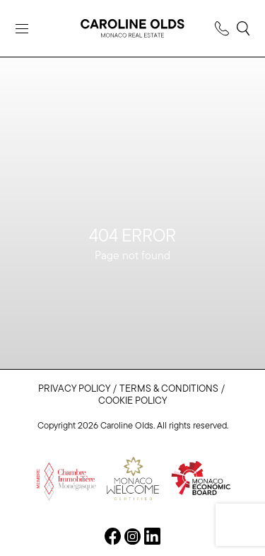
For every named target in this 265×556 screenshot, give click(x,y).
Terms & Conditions (168, 389)
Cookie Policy (132, 401)
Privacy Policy (74, 389)
